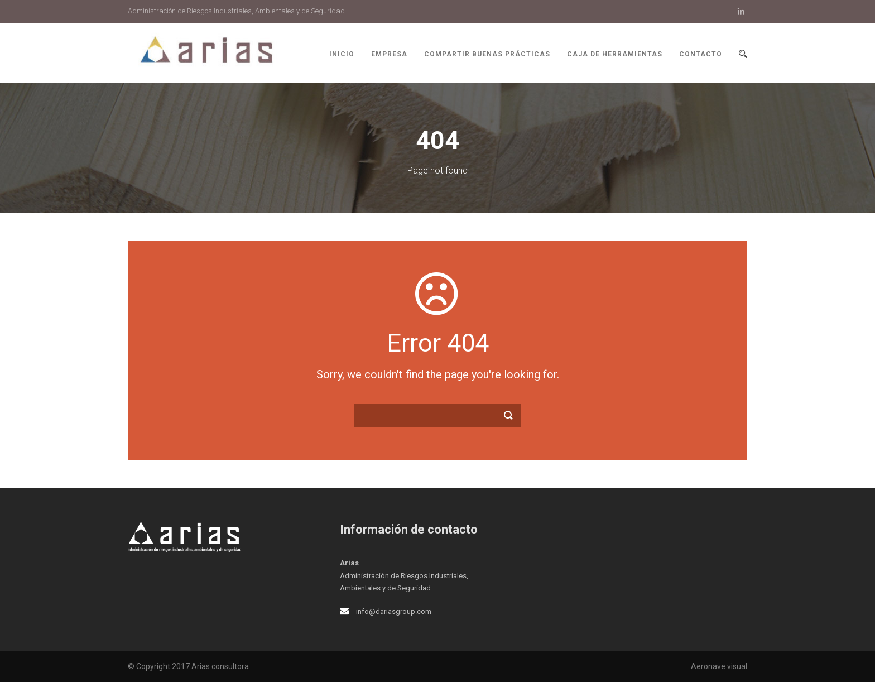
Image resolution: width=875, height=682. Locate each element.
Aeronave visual (719, 666)
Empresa (389, 54)
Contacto (700, 54)
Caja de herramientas (614, 54)
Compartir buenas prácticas (487, 54)
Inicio (341, 54)
